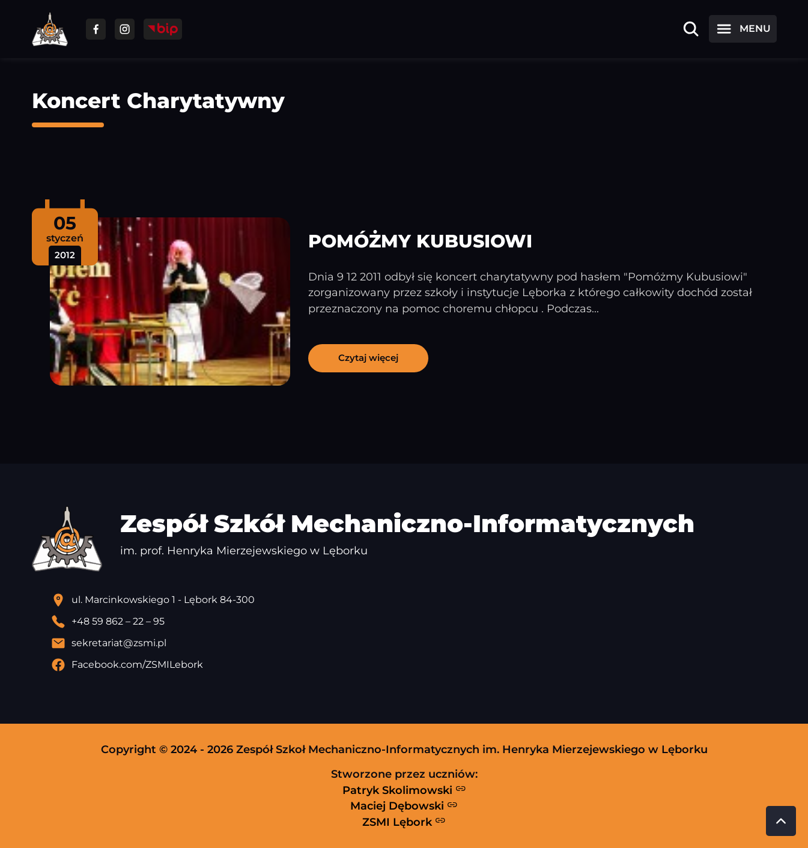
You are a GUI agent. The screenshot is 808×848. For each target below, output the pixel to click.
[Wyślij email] (414, 643)
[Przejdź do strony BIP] (163, 29)
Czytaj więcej (368, 357)
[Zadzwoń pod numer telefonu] (414, 621)
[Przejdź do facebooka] (96, 29)
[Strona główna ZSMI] (50, 29)
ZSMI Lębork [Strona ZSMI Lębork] (404, 821)
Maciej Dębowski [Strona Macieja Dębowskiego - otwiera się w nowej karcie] (404, 806)
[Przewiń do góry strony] (781, 821)
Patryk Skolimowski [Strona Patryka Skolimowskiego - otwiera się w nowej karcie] (404, 789)
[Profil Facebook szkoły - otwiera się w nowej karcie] (414, 665)
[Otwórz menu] (742, 29)
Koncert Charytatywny (158, 101)
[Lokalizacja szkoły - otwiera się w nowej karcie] (414, 600)
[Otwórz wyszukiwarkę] (691, 29)
